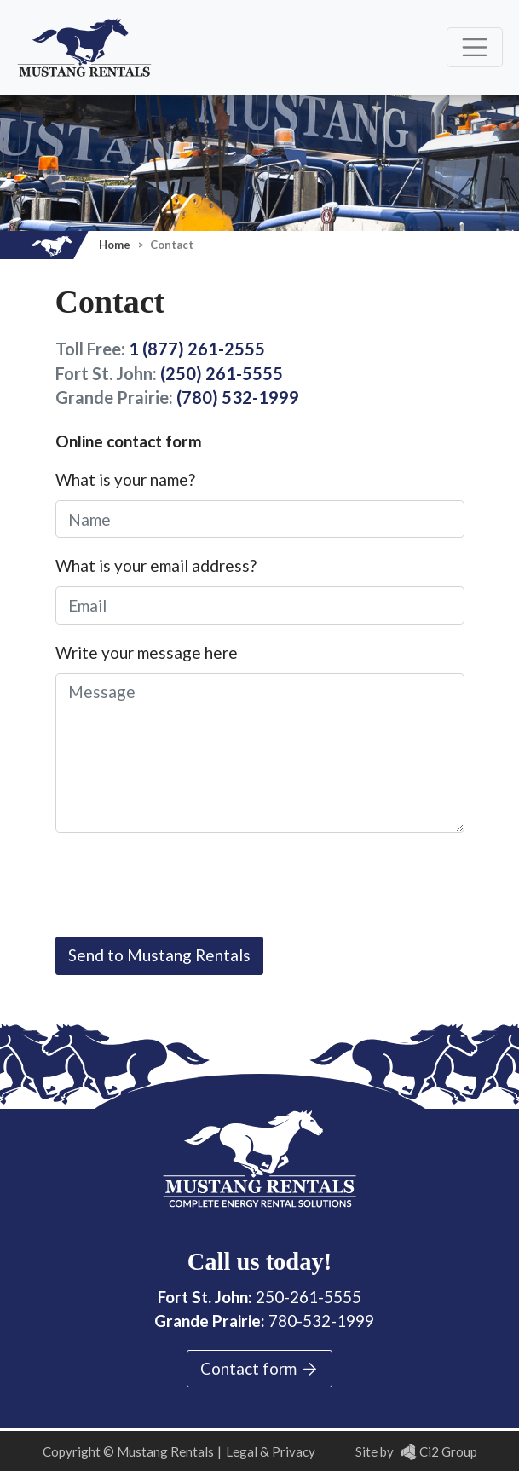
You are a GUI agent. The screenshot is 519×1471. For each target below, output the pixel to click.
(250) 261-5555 (221, 373)
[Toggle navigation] (475, 47)
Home (116, 244)
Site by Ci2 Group (416, 1451)
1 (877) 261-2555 (197, 348)
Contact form (260, 1369)
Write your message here (146, 652)
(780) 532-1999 (237, 397)
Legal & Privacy (270, 1451)
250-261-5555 (308, 1297)
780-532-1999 (321, 1320)
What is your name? (125, 479)
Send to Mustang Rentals (159, 955)
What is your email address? (156, 565)
